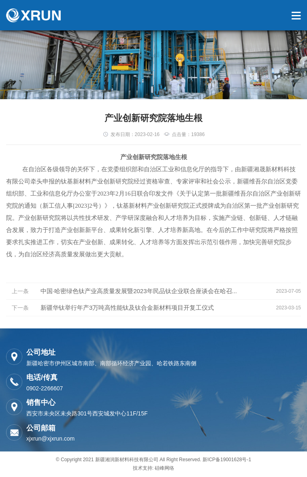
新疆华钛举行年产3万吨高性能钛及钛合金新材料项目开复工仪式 (127, 307)
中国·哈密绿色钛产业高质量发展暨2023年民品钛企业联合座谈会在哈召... (139, 290)
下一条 (20, 308)
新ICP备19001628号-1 (227, 459)
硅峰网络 (164, 468)
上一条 (20, 291)
